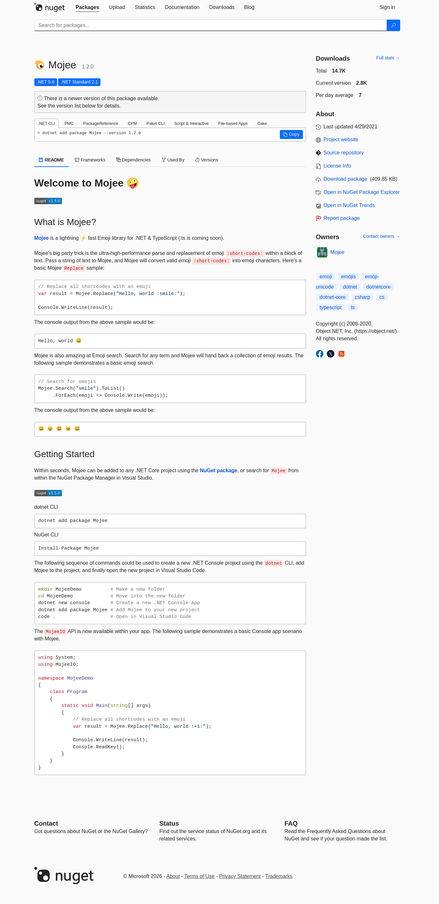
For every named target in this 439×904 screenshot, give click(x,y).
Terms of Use (199, 876)
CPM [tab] (132, 123)
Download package (345, 179)
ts (353, 307)
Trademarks (279, 876)
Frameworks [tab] (90, 160)
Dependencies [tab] (133, 160)
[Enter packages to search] (210, 25)
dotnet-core (333, 297)
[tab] (87, 7)
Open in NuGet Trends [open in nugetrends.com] (349, 205)
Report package (341, 218)
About (173, 876)
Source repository (343, 152)
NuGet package (218, 470)
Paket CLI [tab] (156, 123)
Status (169, 823)
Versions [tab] (206, 160)
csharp (362, 297)
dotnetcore (378, 287)
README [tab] (51, 160)
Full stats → (388, 57)
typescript (330, 307)
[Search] (393, 25)
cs (381, 297)
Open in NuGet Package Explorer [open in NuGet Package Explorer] (361, 192)
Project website (340, 139)
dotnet (350, 287)
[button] (291, 134)
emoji (326, 276)
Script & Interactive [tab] (191, 123)
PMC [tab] (69, 123)
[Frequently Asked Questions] (291, 823)
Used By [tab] (173, 160)
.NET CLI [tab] (46, 123)
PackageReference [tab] (100, 123)
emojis (348, 276)
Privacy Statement (240, 876)
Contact (46, 823)
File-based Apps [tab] (233, 123)
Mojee (41, 238)
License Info (337, 166)
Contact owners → (381, 236)
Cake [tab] (262, 123)
